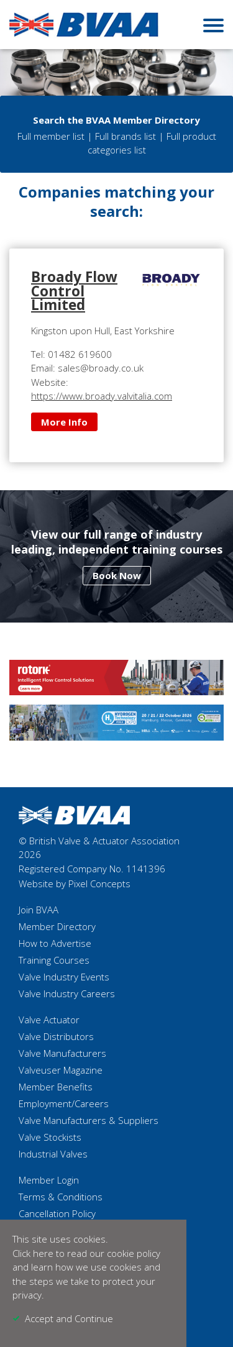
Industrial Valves (53, 1154)
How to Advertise (55, 943)
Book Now (117, 575)
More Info (64, 422)
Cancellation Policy (57, 1213)
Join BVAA (38, 909)
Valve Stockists (50, 1137)
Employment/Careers (64, 1103)
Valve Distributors (56, 1036)
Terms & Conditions (61, 1196)
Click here (32, 1253)
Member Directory (57, 926)
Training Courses (54, 960)
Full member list (51, 136)
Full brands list (125, 136)
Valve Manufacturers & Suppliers (88, 1120)
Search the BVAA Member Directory (116, 120)
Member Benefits (56, 1086)
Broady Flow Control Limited (74, 290)
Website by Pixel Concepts (74, 883)
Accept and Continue (69, 1318)
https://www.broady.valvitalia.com (101, 396)
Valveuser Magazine (61, 1070)
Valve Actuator (49, 1019)
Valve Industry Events (64, 976)
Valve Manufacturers (62, 1053)
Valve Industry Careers (67, 993)
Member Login (49, 1180)
